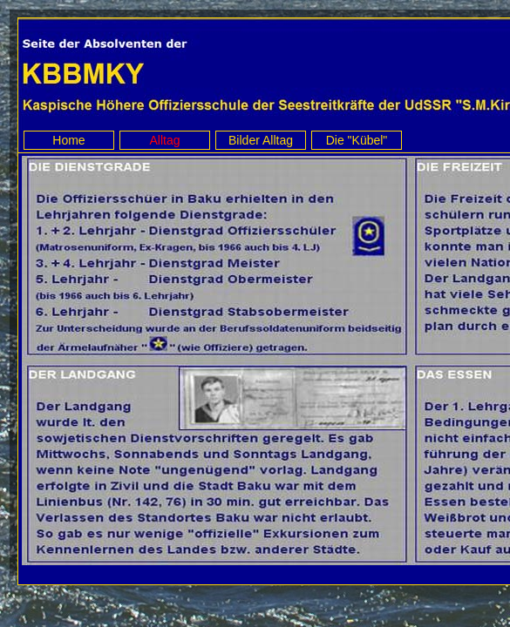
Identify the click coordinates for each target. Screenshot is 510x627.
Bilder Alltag (260, 140)
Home (68, 140)
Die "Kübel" (357, 140)
